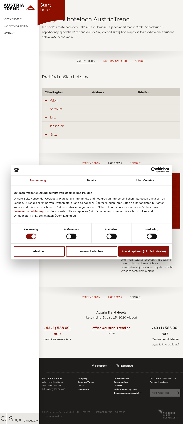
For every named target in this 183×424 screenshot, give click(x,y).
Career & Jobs (121, 382)
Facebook (99, 366)
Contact (118, 385)
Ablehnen (39, 251)
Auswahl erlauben (91, 251)
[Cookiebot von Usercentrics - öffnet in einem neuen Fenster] (153, 170)
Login (15, 420)
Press (81, 385)
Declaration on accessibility (128, 392)
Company (82, 378)
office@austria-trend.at (111, 327)
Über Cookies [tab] (145, 180)
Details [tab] (91, 180)
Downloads (83, 389)
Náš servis (115, 163)
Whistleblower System (125, 389)
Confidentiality (121, 378)
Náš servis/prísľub (16, 26)
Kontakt (9, 33)
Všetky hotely (13, 19)
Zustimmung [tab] (38, 180)
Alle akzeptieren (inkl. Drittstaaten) (144, 251)
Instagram (124, 366)
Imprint (86, 411)
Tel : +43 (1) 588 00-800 (53, 389)
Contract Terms (86, 382)
